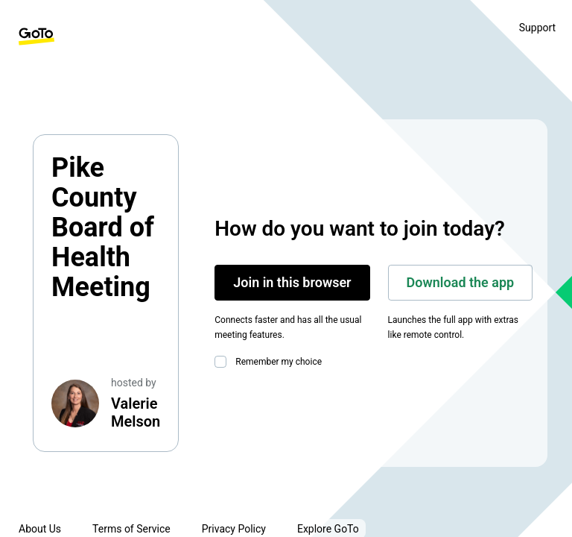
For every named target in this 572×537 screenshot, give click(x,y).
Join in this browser (292, 282)
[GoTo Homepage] (36, 36)
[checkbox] (223, 361)
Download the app (461, 282)
